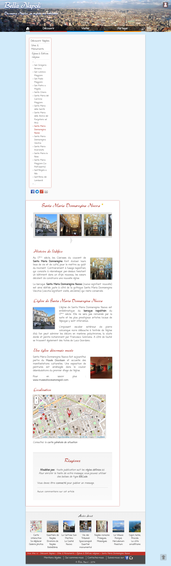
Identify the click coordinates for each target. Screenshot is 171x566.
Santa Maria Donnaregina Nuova (40, 129)
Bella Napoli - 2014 (85, 562)
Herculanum (118, 541)
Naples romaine (101, 535)
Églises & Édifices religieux (88, 554)
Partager (123, 28)
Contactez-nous (96, 558)
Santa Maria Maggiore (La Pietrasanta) (40, 163)
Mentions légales (52, 558)
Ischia (137, 535)
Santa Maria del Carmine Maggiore (41, 99)
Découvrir (48, 28)
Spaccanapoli (85, 541)
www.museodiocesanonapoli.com (50, 380)
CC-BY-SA (83, 437)
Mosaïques (102, 541)
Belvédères (53, 547)
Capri (131, 535)
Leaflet (44, 437)
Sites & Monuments (65, 554)
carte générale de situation (62, 442)
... (35, 62)
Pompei (118, 538)
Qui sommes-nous (74, 558)
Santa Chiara (40, 92)
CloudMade (100, 437)
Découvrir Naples (40, 41)
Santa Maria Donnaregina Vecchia (40, 139)
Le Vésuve (118, 535)
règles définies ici (94, 470)
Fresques (101, 538)
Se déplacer (36, 541)
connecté (61, 483)
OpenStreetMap (63, 437)
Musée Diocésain (55, 360)
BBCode (83, 476)
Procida (134, 538)
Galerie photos (36, 544)
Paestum (118, 544)
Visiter (85, 28)
